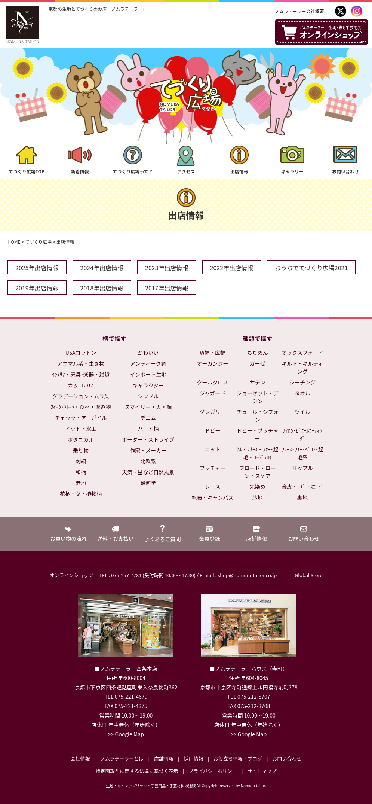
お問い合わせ (345, 171)
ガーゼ (257, 363)
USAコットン (80, 352)
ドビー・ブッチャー (258, 434)
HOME (13, 241)
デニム (148, 417)
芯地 (257, 497)
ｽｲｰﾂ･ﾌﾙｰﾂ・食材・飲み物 (81, 407)
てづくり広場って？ (133, 171)
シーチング (302, 382)
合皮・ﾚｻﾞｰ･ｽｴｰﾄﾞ (302, 486)
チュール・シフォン (258, 415)
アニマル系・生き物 (80, 363)
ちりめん (257, 352)
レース (212, 486)
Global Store (308, 575)
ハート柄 (148, 428)
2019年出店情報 (37, 287)
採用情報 (193, 758)
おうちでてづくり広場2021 (311, 267)
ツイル (302, 411)
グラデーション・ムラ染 (81, 396)
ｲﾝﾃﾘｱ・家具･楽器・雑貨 (81, 374)
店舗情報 (163, 758)
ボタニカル (81, 439)
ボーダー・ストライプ (148, 439)
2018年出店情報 (102, 287)
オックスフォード (302, 352)
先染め (257, 486)
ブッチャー (213, 468)
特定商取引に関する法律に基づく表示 (137, 770)
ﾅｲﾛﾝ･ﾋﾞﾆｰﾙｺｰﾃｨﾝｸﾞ (302, 434)
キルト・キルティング (302, 367)
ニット (213, 449)
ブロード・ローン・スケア (257, 471)
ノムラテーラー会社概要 (299, 11)
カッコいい (81, 385)
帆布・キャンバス (213, 497)
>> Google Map (126, 734)
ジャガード (212, 393)
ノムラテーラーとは (122, 758)
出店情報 (239, 171)
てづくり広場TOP (26, 171)
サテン (257, 382)
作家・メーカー (148, 450)
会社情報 (80, 758)
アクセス (186, 171)
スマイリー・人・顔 (148, 407)
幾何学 (148, 483)
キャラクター (148, 385)
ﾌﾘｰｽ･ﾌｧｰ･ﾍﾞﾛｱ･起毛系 (302, 453)
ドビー (213, 430)
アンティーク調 (148, 363)
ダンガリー (213, 411)
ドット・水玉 (80, 428)
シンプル (148, 396)
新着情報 (80, 171)
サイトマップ (261, 770)
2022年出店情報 (231, 267)
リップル (302, 468)
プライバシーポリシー (212, 770)
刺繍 (81, 461)
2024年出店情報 (102, 267)
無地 (81, 483)
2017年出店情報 (166, 287)
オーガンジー (212, 363)
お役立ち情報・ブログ (237, 758)
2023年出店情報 (166, 267)
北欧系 (148, 461)
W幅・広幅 (212, 352)
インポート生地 (148, 374)
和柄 (81, 472)
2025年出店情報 (37, 267)
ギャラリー (292, 171)
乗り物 (81, 450)
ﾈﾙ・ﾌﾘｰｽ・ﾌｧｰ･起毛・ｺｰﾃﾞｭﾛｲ (258, 453)
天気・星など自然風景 (148, 472)
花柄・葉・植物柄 (81, 493)
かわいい (148, 352)
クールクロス (212, 382)
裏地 (302, 497)
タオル (302, 393)
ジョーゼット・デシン (258, 397)
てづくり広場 (38, 241)
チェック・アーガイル (81, 417)
